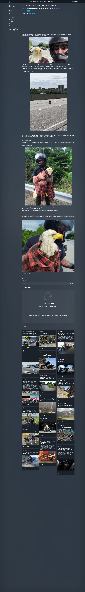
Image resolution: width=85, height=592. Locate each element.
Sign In (75, 1)
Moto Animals (32, 13)
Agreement (13, 29)
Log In (34, 315)
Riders (34, 1)
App (52, 1)
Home (30, 1)
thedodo (26, 278)
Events (45, 1)
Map (49, 1)
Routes (41, 1)
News (11, 26)
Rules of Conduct (15, 30)
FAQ (10, 28)
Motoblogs (12, 23)
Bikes (38, 1)
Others (30, 5)
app (42, 315)
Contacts (13, 28)
